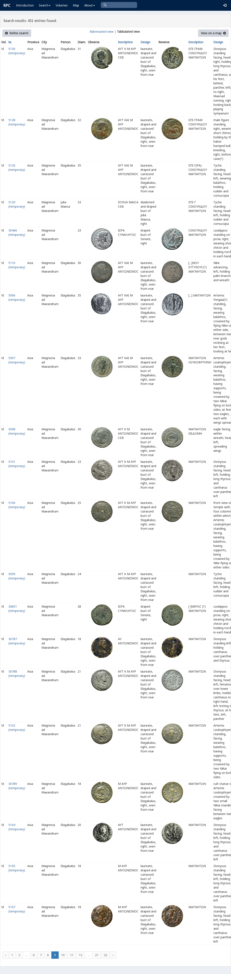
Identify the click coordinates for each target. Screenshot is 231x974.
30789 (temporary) (16, 786)
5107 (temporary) (16, 909)
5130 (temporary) (16, 51)
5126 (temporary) (16, 167)
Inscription (125, 42)
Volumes (62, 5)
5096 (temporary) (16, 297)
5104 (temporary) (16, 827)
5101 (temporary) (16, 464)
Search (44, 5)
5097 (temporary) (16, 360)
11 (71, 955)
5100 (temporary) (16, 505)
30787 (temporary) (16, 641)
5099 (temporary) (16, 576)
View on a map (213, 33)
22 (105, 955)
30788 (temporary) (16, 673)
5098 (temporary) (16, 431)
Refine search (16, 33)
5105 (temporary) (16, 868)
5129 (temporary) (16, 204)
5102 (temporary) (16, 727)
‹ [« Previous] (5, 955)
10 (63, 955)
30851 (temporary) (16, 608)
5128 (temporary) (16, 122)
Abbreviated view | (103, 31)
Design (145, 42)
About (89, 5)
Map (76, 5)
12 (80, 955)
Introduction (25, 5)
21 (96, 955)
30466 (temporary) (16, 232)
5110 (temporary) (16, 265)
